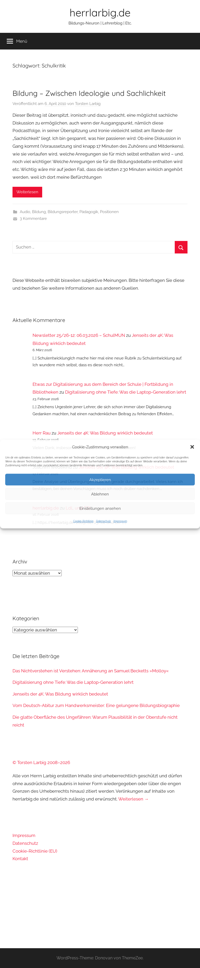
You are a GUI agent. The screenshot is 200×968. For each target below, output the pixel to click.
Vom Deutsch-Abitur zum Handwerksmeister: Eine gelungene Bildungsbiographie (96, 705)
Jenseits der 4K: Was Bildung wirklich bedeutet (105, 433)
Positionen (109, 211)
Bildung (39, 211)
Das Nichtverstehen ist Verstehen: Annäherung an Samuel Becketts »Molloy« (90, 670)
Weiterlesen (27, 192)
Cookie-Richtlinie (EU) (34, 851)
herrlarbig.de (100, 12)
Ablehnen (100, 494)
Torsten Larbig (88, 103)
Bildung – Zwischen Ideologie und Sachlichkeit (89, 93)
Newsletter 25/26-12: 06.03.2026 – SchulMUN (79, 335)
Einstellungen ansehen (100, 508)
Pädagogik (88, 211)
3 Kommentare (33, 218)
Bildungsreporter (63, 211)
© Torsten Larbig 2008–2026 (41, 762)
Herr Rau (42, 433)
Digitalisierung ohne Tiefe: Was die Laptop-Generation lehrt (125, 392)
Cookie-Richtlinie (83, 521)
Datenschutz (103, 521)
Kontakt (20, 858)
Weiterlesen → (133, 799)
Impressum (120, 521)
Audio (25, 211)
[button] (192, 447)
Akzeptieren (100, 479)
